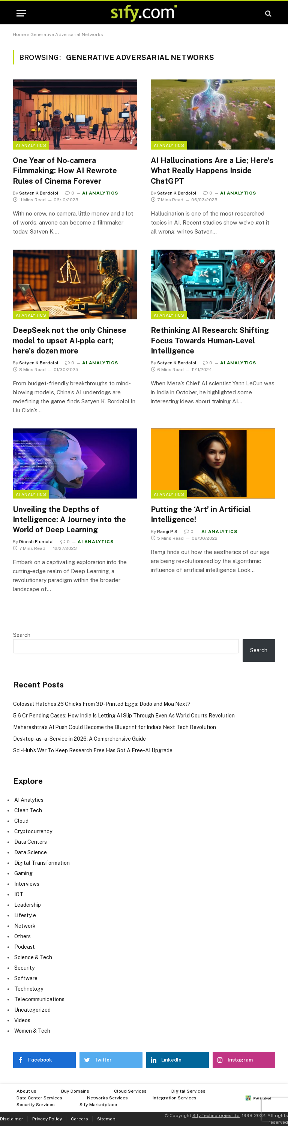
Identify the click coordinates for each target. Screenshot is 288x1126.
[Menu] (21, 13)
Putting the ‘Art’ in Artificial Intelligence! (200, 514)
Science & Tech (33, 957)
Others (22, 936)
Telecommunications (39, 999)
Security (24, 968)
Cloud (21, 821)
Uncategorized (32, 1010)
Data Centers (30, 842)
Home (19, 34)
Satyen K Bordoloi (38, 193)
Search (21, 635)
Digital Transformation (42, 863)
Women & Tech (32, 1031)
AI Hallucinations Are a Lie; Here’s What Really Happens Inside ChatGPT (212, 170)
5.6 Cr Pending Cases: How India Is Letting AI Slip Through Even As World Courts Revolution (124, 716)
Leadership (27, 905)
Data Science (30, 852)
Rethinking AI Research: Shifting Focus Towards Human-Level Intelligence (210, 340)
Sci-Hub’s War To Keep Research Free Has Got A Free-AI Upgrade (92, 750)
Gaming (23, 873)
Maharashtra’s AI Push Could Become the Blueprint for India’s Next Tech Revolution (114, 727)
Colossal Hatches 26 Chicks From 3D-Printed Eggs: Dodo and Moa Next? (101, 704)
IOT (18, 894)
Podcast (24, 947)
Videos (22, 1020)
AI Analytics (31, 145)
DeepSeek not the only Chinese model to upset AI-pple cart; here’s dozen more (69, 340)
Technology (28, 989)
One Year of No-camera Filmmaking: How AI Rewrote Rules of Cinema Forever (65, 170)
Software (26, 978)
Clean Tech (28, 810)
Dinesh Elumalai (36, 541)
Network (25, 926)
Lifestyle (25, 915)
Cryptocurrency (33, 831)
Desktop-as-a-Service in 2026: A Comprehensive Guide (79, 739)
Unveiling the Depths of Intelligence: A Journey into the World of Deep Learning (69, 519)
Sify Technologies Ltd (216, 1115)
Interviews (26, 884)
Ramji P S (167, 531)
